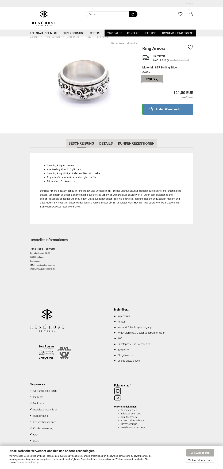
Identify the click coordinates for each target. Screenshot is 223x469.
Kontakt (133, 33)
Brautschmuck (129, 417)
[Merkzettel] (180, 14)
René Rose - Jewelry (124, 43)
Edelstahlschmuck (131, 413)
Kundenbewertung (43, 428)
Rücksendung (40, 415)
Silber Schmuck (73, 33)
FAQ (35, 434)
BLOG (36, 440)
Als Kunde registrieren (45, 390)
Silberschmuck (129, 410)
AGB (120, 338)
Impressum (124, 316)
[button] (191, 14)
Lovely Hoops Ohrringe (133, 427)
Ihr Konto (38, 397)
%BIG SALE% (114, 33)
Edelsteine (123, 349)
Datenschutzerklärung (28, 462)
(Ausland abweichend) (179, 60)
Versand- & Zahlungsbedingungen (136, 327)
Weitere (95, 33)
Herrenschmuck (129, 424)
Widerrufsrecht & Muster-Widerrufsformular (141, 332)
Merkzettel (38, 403)
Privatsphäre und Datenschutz (134, 344)
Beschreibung (81, 143)
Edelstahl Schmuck (43, 33)
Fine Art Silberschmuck (133, 420)
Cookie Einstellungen (129, 360)
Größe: (146, 72)
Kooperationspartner (44, 422)
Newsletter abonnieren (45, 409)
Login (189, 3)
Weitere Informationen (200, 460)
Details (106, 143)
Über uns (150, 33)
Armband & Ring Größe (177, 33)
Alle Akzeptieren (200, 452)
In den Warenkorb (164, 109)
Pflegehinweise (126, 355)
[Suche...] (133, 14)
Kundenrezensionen (136, 143)
